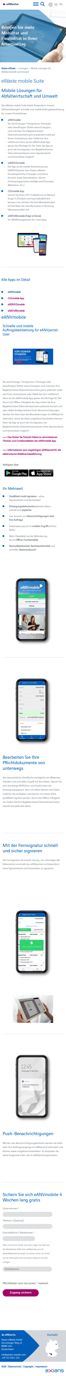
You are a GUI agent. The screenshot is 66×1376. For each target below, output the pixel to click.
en (60, 4)
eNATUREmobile (16, 310)
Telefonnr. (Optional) (13, 1220)
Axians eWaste (8, 68)
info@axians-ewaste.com (13, 1354)
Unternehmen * (11, 1208)
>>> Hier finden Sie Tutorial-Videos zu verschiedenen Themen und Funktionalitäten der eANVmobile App (30, 438)
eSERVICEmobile (16, 304)
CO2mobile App (16, 298)
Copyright (28, 1366)
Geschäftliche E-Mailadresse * (18, 1232)
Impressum (41, 1366)
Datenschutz (14, 1366)
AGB (3, 1366)
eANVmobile (14, 292)
